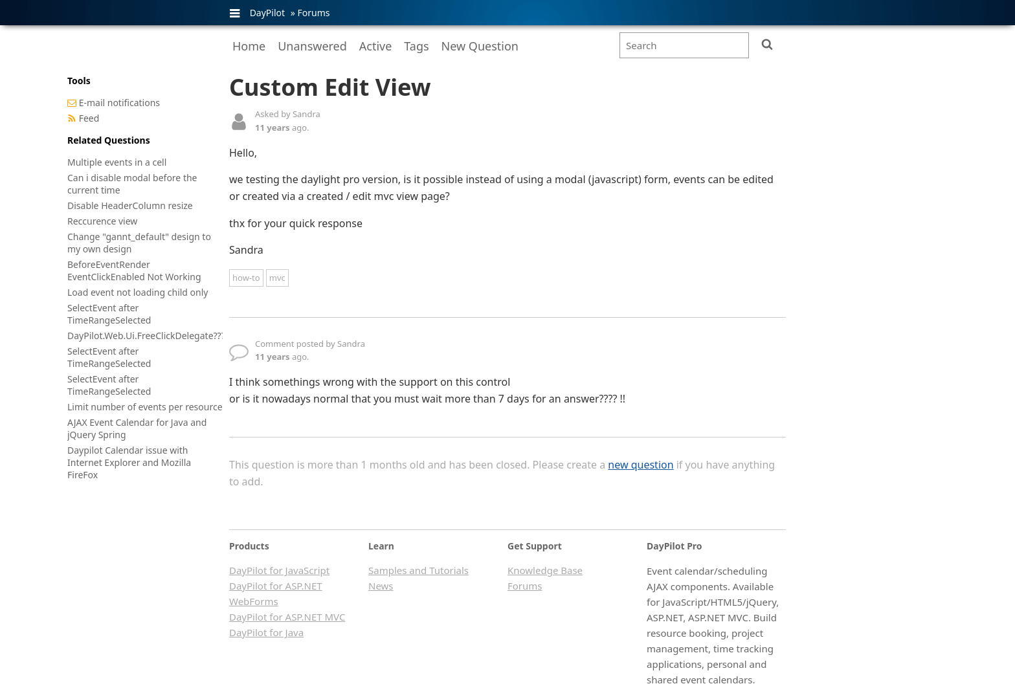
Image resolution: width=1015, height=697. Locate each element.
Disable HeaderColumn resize (130, 205)
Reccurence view (102, 221)
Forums (313, 12)
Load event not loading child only (137, 292)
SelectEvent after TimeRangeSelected (109, 314)
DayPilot (267, 12)
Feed (89, 118)
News (381, 585)
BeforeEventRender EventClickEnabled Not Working (134, 270)
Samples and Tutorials (418, 570)
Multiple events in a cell (116, 162)
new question (640, 465)
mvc (277, 277)
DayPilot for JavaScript (279, 570)
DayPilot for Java (266, 632)
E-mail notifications (119, 102)
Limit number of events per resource (145, 407)
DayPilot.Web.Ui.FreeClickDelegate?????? (152, 335)
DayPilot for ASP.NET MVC (287, 616)
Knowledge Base (545, 570)
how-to (246, 277)
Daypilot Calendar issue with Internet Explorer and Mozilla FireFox (129, 462)
